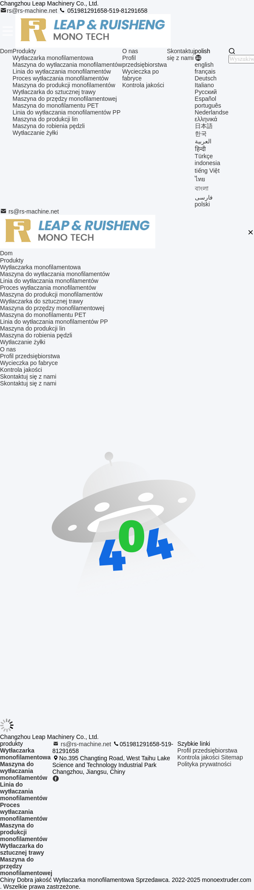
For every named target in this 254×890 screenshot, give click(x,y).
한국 (201, 133)
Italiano (204, 85)
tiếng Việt (207, 170)
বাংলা (201, 188)
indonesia (207, 163)
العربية (203, 141)
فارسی (204, 197)
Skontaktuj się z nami (180, 54)
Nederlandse (211, 112)
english (204, 64)
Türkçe (204, 156)
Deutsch (206, 78)
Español (206, 98)
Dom (6, 51)
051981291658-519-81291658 (103, 10)
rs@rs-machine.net (29, 10)
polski (202, 204)
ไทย (200, 179)
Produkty (24, 51)
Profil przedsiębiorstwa (144, 61)
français (205, 71)
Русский (206, 91)
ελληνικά (206, 119)
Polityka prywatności (204, 764)
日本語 (204, 126)
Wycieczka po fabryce (140, 75)
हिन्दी (200, 148)
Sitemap (232, 757)
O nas (130, 51)
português (208, 105)
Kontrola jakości (143, 85)
